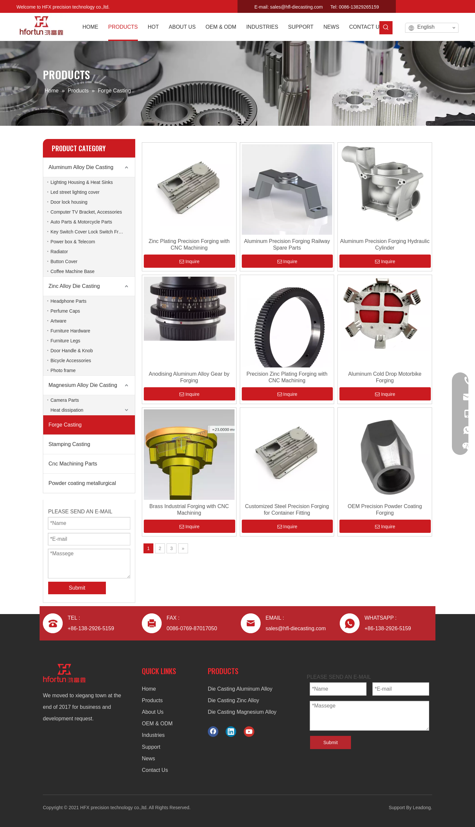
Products (152, 700)
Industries (153, 735)
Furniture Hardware (70, 330)
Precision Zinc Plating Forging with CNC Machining (286, 377)
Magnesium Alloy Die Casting (82, 385)
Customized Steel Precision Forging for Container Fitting (287, 509)
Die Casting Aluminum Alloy (240, 689)
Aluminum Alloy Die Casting (80, 167)
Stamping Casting (69, 444)
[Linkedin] (441, 5)
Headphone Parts (68, 301)
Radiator (59, 251)
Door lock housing (68, 202)
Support (151, 747)
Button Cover (64, 261)
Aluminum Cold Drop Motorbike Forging (384, 377)
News (148, 758)
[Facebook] (430, 5)
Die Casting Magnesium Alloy (242, 712)
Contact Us (155, 770)
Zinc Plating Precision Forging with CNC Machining (189, 244)
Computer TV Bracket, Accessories (86, 212)
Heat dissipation (66, 410)
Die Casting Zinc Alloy (233, 700)
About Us (153, 712)
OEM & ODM (157, 723)
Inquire (189, 261)
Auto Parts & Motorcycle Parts (81, 221)
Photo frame (63, 370)
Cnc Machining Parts (72, 463)
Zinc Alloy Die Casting (74, 286)
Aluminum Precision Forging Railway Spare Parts (287, 244)
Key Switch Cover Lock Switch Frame (88, 231)
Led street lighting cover (75, 192)
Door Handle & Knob (71, 350)
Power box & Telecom (72, 241)
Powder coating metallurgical (82, 483)
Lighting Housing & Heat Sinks (81, 182)
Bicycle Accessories (70, 360)
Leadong (422, 807)
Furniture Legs (65, 340)
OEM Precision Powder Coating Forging (385, 509)
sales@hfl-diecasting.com (296, 7)
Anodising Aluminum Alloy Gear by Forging (189, 377)
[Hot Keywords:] (386, 27)
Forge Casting (65, 425)
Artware (58, 321)
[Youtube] (453, 5)
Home (149, 689)
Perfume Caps (65, 311)
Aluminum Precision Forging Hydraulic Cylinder (384, 244)
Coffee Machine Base (72, 271)
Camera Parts (64, 400)
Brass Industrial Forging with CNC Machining (189, 509)
